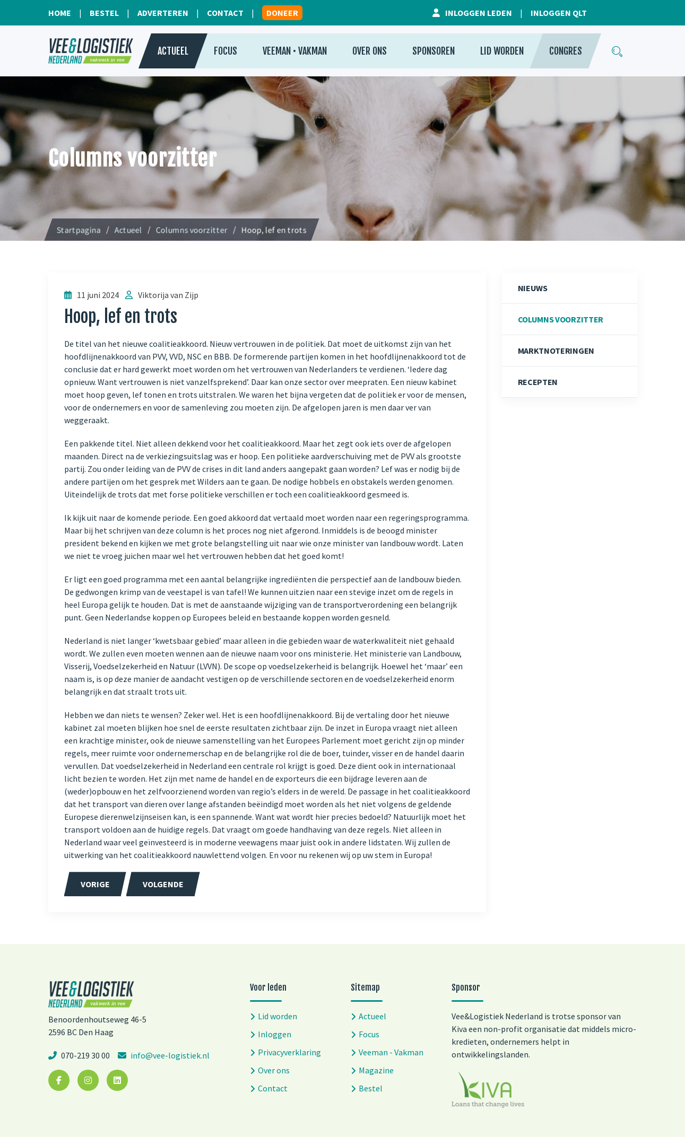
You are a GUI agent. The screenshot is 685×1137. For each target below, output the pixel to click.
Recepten (538, 382)
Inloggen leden (478, 12)
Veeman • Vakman (295, 51)
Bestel (104, 12)
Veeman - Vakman (391, 1052)
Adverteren (162, 12)
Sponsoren (433, 51)
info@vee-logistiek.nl (169, 1055)
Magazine (376, 1070)
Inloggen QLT (559, 12)
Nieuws (533, 288)
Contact (225, 12)
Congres (565, 51)
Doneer (282, 12)
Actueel (173, 51)
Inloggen (274, 1034)
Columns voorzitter (561, 319)
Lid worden (502, 51)
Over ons (369, 51)
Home (59, 12)
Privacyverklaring (289, 1052)
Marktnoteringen (556, 350)
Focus (225, 51)
